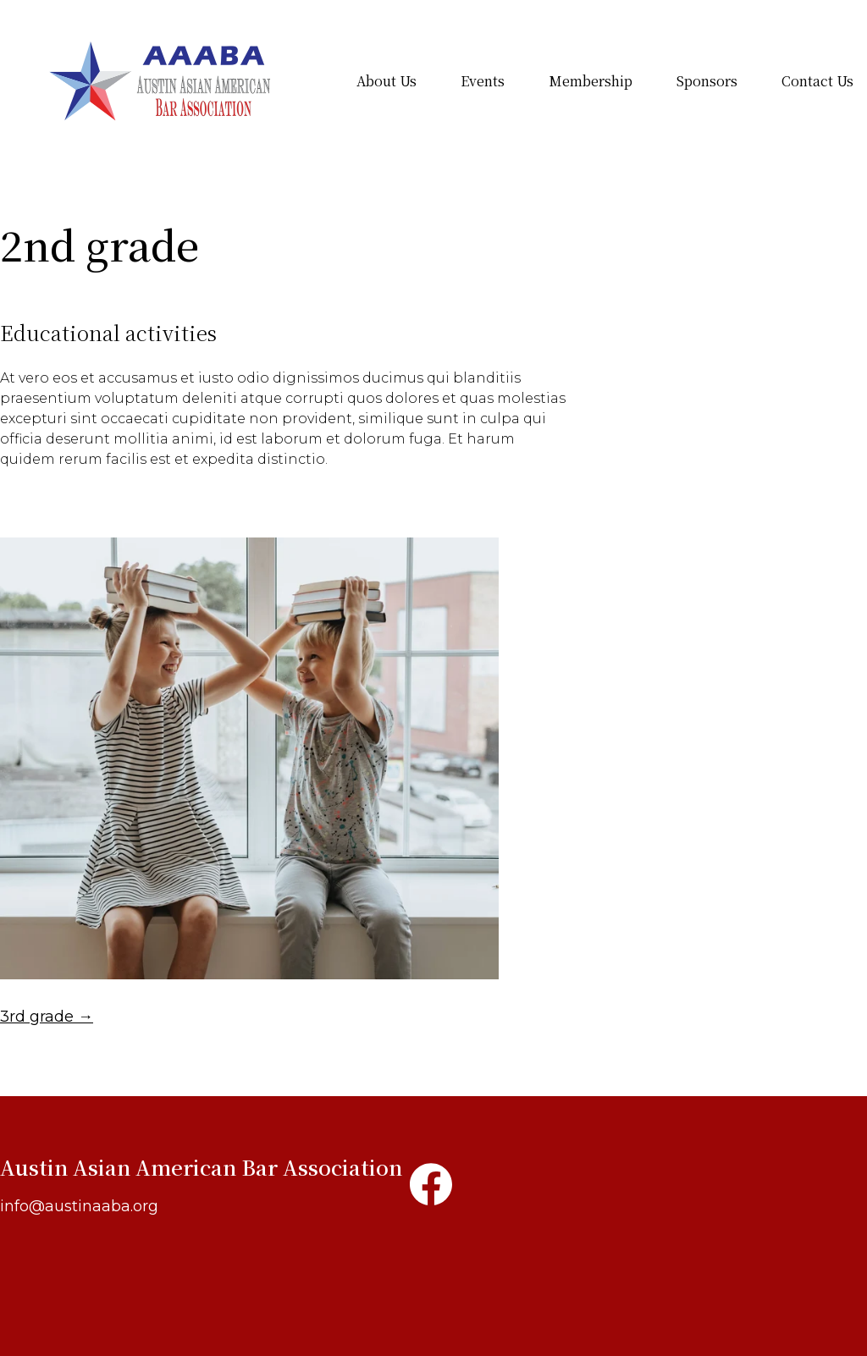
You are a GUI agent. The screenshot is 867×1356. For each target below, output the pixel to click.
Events (483, 81)
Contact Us (817, 81)
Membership (590, 81)
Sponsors (706, 81)
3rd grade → (46, 1016)
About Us (386, 81)
